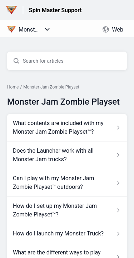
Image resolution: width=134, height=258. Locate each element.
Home (13, 87)
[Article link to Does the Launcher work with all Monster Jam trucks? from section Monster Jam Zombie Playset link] (67, 155)
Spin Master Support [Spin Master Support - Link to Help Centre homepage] (55, 10)
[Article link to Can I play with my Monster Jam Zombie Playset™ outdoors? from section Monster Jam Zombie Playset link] (67, 182)
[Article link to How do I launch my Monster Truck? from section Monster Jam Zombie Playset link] (67, 233)
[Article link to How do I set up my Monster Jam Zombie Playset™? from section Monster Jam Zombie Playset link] (67, 210)
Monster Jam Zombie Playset (51, 87)
